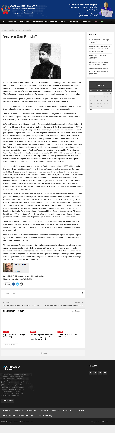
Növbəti (14, 344)
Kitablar (55, 411)
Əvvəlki (7, 344)
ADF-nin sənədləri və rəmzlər (45, 22)
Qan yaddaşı (73, 22)
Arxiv (63, 22)
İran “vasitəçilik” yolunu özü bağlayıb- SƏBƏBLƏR (21, 305)
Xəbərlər (12, 22)
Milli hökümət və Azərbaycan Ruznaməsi (18, 416)
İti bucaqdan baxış (45, 416)
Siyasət (6, 331)
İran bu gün (24, 22)
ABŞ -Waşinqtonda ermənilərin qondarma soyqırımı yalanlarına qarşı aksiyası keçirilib (100, 49)
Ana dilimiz (80, 411)
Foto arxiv (44, 411)
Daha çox (99, 22)
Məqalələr (86, 22)
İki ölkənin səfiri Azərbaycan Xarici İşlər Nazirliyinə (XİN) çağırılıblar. (98, 71)
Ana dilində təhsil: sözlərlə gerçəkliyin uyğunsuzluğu (64, 305)
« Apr (90, 110)
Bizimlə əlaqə (8, 401)
